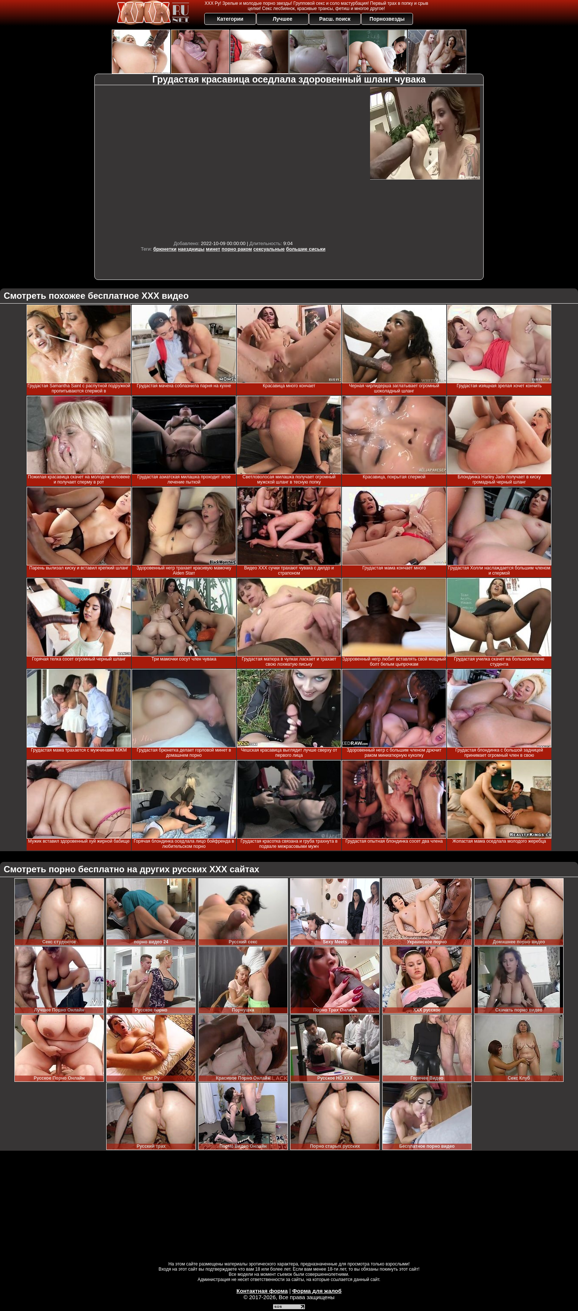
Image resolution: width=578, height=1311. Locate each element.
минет (213, 249)
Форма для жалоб (317, 1291)
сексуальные (269, 249)
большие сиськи (306, 249)
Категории (230, 19)
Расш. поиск (334, 19)
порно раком (237, 249)
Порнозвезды (387, 19)
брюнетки (165, 249)
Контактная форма (262, 1291)
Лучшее (282, 19)
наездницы (191, 249)
